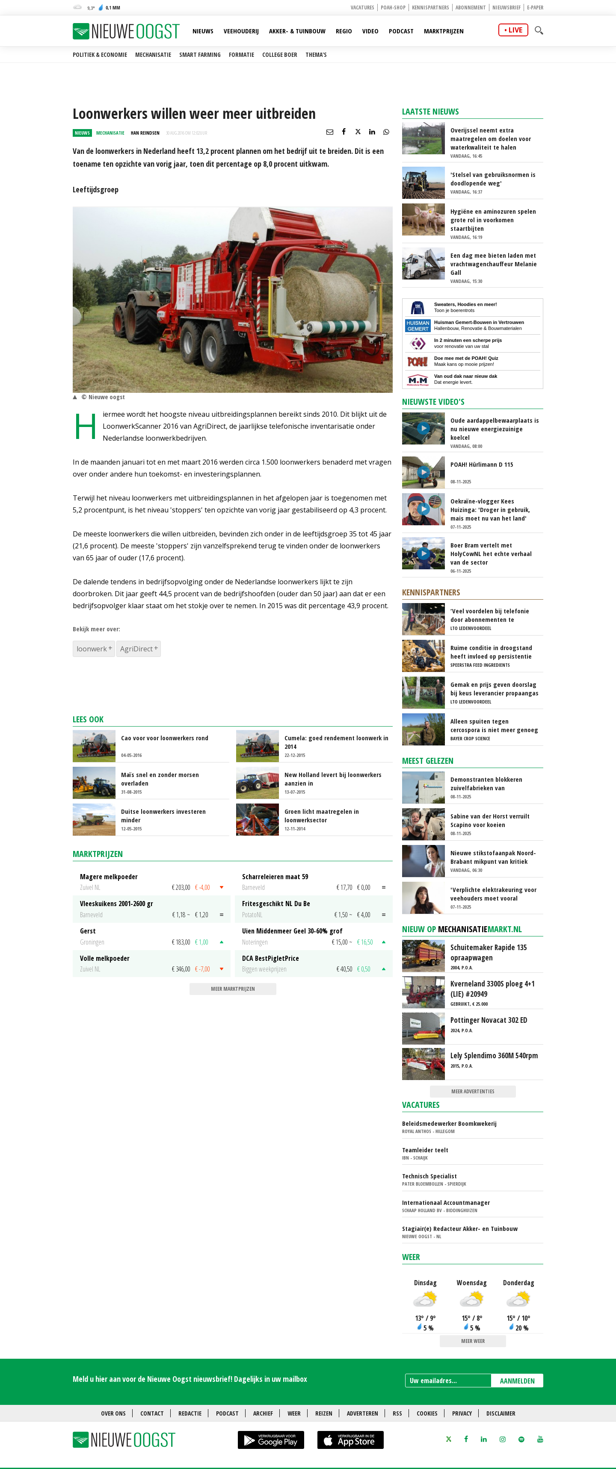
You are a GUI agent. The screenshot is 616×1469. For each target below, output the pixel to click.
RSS (397, 1413)
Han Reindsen (145, 133)
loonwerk (92, 649)
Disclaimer (500, 1413)
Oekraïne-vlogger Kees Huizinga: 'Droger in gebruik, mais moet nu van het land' (490, 509)
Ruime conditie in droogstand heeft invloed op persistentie (491, 651)
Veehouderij (241, 30)
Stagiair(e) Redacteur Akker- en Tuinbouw (460, 1228)
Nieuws (202, 30)
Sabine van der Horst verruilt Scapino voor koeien (490, 820)
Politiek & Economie (100, 54)
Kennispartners (430, 7)
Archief (263, 1413)
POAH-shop (393, 7)
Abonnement (471, 7)
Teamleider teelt (425, 1149)
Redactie (189, 1413)
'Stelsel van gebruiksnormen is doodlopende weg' (493, 178)
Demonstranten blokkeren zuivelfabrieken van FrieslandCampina (486, 783)
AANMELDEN (517, 1381)
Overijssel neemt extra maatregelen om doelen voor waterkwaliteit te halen (490, 138)
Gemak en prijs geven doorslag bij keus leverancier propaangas (494, 688)
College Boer (279, 54)
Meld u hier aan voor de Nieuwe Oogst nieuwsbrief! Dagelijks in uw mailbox (190, 1379)
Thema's (316, 54)
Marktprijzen (444, 30)
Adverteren (362, 1413)
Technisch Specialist (429, 1176)
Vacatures (362, 7)
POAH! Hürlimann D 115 (481, 464)
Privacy (462, 1413)
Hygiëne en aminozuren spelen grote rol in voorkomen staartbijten (493, 220)
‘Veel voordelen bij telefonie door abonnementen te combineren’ (489, 615)
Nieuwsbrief (506, 7)
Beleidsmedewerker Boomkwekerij (449, 1123)
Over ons (113, 1413)
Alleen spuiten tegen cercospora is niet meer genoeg (494, 725)
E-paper (535, 7)
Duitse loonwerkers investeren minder (163, 815)
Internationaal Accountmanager (446, 1202)
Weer (411, 1257)
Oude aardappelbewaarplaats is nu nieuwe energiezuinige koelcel (494, 429)
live (515, 30)
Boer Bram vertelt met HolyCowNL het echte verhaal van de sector (491, 553)
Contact (152, 1413)
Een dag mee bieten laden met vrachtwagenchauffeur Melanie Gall (493, 264)
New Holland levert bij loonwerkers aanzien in (333, 778)
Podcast (401, 30)
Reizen (323, 1413)
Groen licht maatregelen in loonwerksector (321, 815)
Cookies (427, 1413)
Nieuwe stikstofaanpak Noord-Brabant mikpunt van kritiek (493, 857)
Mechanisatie (153, 54)
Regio (344, 30)
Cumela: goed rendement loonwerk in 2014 (336, 742)
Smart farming (200, 54)
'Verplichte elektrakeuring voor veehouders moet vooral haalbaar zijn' (493, 893)
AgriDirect (136, 649)
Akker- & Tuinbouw (297, 30)
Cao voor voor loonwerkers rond (164, 737)
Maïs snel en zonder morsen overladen (160, 778)
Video (370, 30)
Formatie (241, 54)
